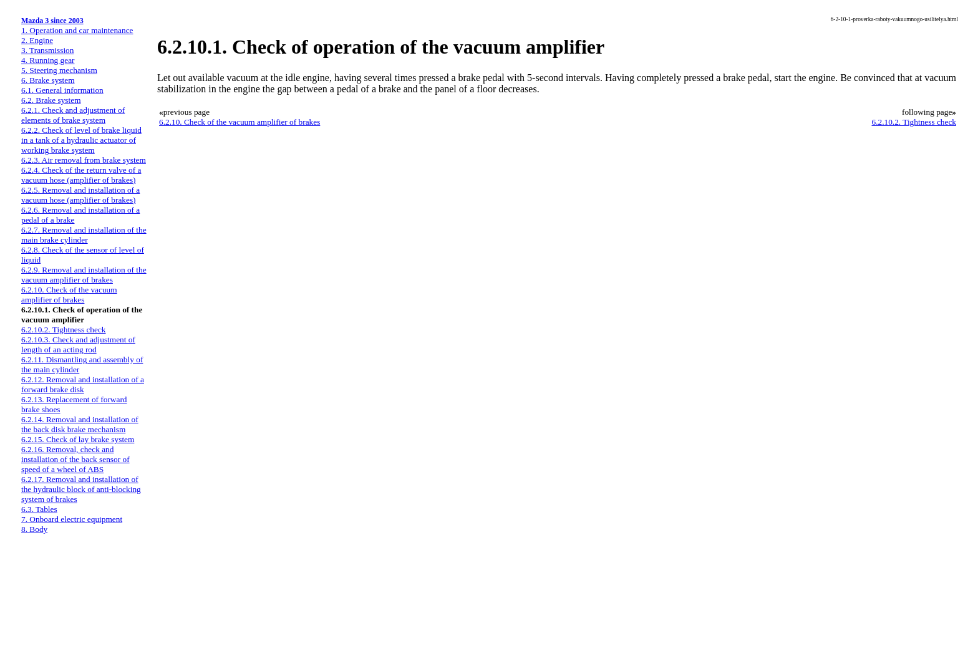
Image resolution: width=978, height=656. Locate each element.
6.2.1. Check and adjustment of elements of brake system (73, 115)
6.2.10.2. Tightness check (63, 329)
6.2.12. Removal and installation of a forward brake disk (82, 384)
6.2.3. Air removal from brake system (83, 160)
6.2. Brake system (51, 100)
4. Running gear (48, 60)
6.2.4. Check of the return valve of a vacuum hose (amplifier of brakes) (81, 175)
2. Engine (37, 40)
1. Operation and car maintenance (77, 30)
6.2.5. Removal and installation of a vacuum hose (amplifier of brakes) (80, 195)
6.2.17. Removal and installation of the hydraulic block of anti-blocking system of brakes (81, 489)
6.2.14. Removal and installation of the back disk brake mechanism (79, 424)
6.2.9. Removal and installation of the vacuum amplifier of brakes (84, 274)
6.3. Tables (39, 509)
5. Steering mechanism (59, 70)
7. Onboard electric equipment (71, 519)
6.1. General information (62, 90)
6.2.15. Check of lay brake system (77, 439)
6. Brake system (48, 80)
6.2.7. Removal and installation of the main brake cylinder (84, 234)
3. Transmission (47, 50)
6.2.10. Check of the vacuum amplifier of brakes (69, 294)
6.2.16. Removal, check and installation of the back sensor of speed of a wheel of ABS (75, 459)
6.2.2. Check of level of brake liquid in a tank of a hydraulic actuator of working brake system (81, 140)
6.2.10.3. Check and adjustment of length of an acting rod (78, 344)
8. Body (34, 529)
